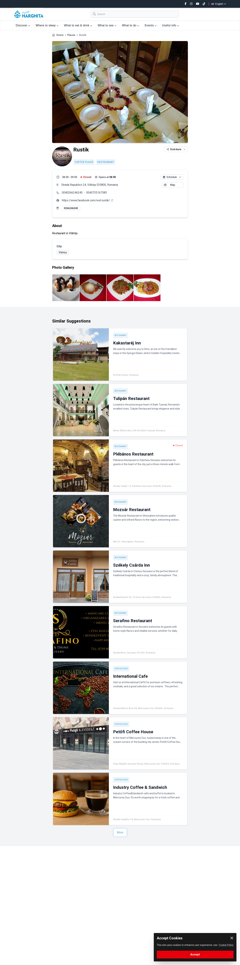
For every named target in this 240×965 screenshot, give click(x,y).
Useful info (170, 25)
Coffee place (84, 162)
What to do (130, 25)
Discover (23, 25)
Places (71, 35)
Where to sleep (47, 25)
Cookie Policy (226, 945)
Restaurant (105, 162)
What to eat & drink (78, 25)
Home (59, 35)
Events (151, 25)
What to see (107, 25)
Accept (195, 954)
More (120, 832)
